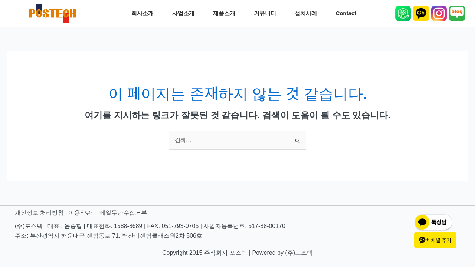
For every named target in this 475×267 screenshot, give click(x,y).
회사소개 (144, 13)
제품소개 (226, 13)
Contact (347, 13)
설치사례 (308, 13)
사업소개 (185, 13)
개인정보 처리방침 (39, 213)
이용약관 (80, 213)
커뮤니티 (267, 13)
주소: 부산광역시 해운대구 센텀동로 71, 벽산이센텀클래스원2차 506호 (108, 236)
